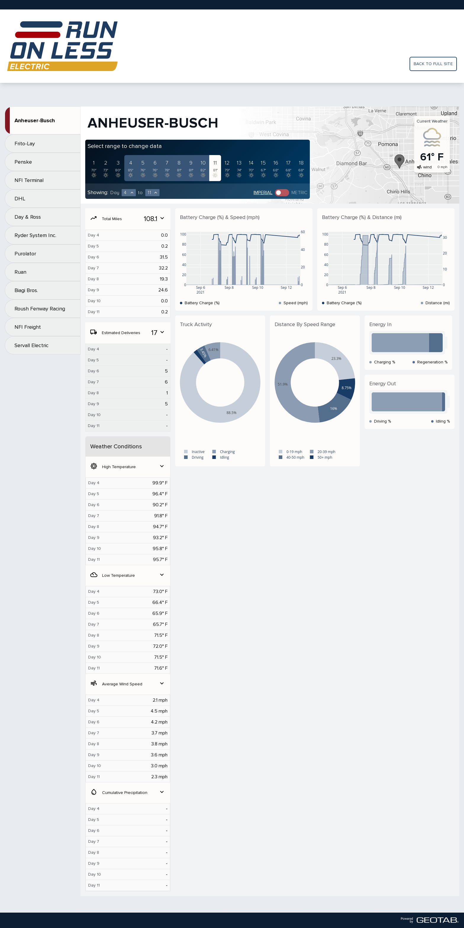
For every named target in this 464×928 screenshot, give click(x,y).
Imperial (263, 193)
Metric (299, 193)
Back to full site (433, 63)
